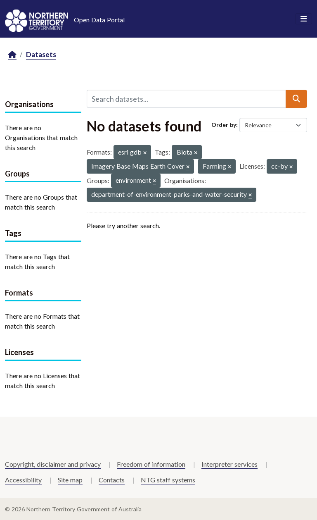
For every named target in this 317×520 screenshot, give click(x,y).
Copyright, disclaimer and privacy (53, 464)
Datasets (41, 54)
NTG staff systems (168, 480)
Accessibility (23, 480)
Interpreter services (229, 464)
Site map (70, 480)
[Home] (12, 55)
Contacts (112, 480)
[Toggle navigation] (303, 19)
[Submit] (296, 99)
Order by (223, 124)
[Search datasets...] (186, 99)
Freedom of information (151, 464)
